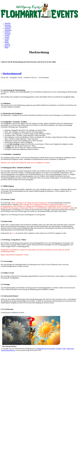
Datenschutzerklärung (8, 350)
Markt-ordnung (7, 43)
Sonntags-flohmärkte (8, 29)
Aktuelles (8, 23)
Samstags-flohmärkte (8, 25)
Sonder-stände (7, 39)
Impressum (70, 348)
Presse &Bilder (7, 46)
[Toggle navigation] (1, 20)
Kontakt (58, 348)
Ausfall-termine (7, 36)
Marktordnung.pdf (12, 73)
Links (64, 348)
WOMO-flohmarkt (8, 32)
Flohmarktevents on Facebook (45, 348)
